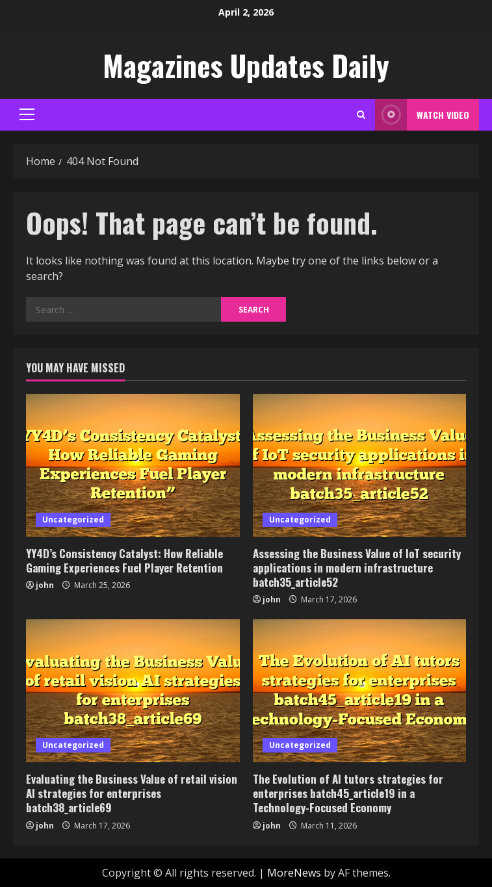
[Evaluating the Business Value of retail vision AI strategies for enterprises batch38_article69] (133, 690)
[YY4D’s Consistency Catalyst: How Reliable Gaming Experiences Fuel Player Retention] (133, 465)
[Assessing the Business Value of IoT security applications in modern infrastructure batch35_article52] (360, 465)
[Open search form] (361, 114)
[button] (27, 114)
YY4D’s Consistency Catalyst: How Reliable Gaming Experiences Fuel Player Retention (124, 560)
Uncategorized (73, 519)
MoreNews (294, 873)
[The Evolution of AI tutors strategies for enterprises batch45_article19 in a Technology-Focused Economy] (360, 690)
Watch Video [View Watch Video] (422, 115)
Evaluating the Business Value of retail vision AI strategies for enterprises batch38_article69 (131, 793)
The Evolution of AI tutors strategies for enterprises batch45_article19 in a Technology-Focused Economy (348, 793)
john (45, 585)
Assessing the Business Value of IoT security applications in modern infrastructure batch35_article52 (357, 567)
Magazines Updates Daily (246, 65)
